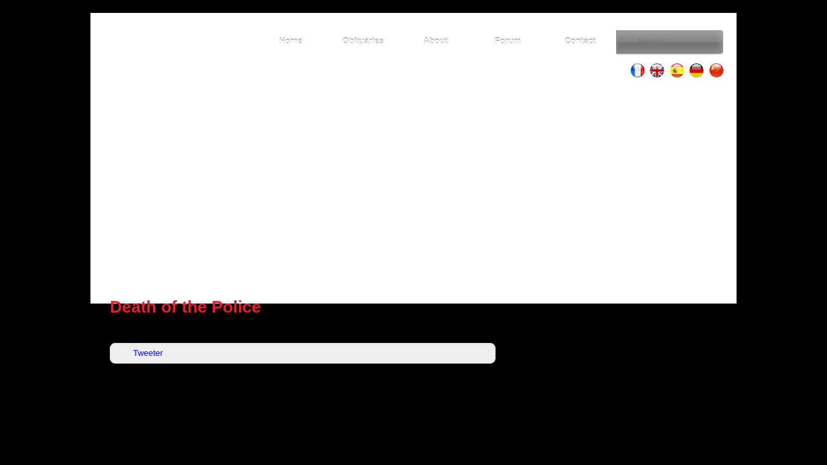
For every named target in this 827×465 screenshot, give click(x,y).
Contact (580, 41)
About (435, 41)
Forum (508, 41)
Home (290, 41)
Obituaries (363, 41)
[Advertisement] (413, 187)
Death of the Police (185, 306)
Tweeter (148, 353)
